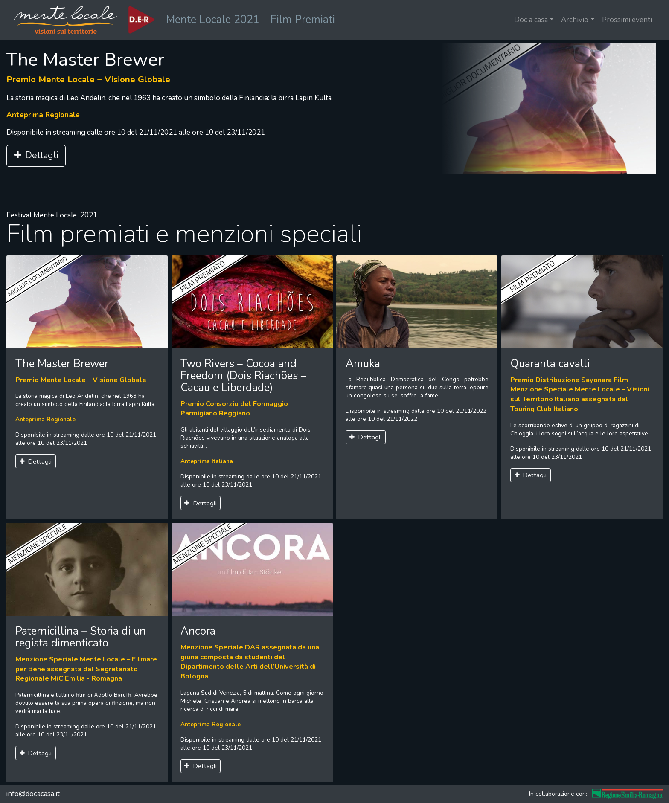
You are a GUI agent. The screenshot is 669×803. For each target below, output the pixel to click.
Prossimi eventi (627, 20)
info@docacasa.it (33, 794)
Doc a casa (531, 20)
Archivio (574, 20)
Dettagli (36, 155)
